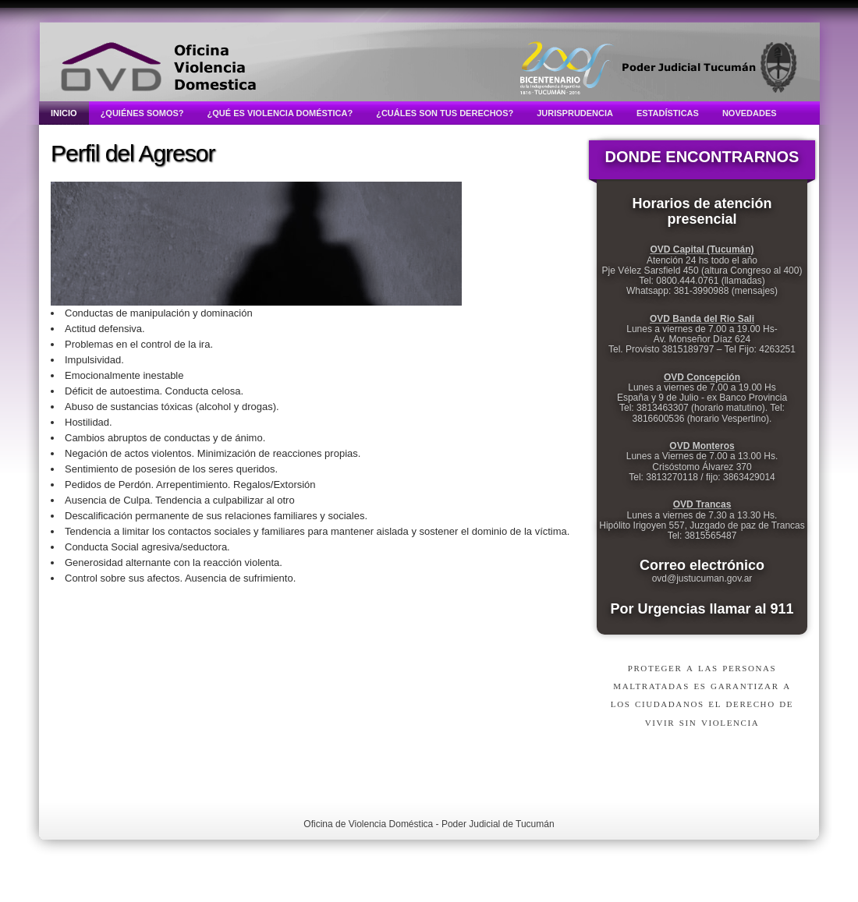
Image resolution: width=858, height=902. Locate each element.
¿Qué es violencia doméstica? (280, 113)
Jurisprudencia (575, 113)
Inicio (64, 113)
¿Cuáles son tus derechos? (444, 113)
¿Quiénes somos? (142, 113)
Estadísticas (667, 113)
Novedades (749, 113)
